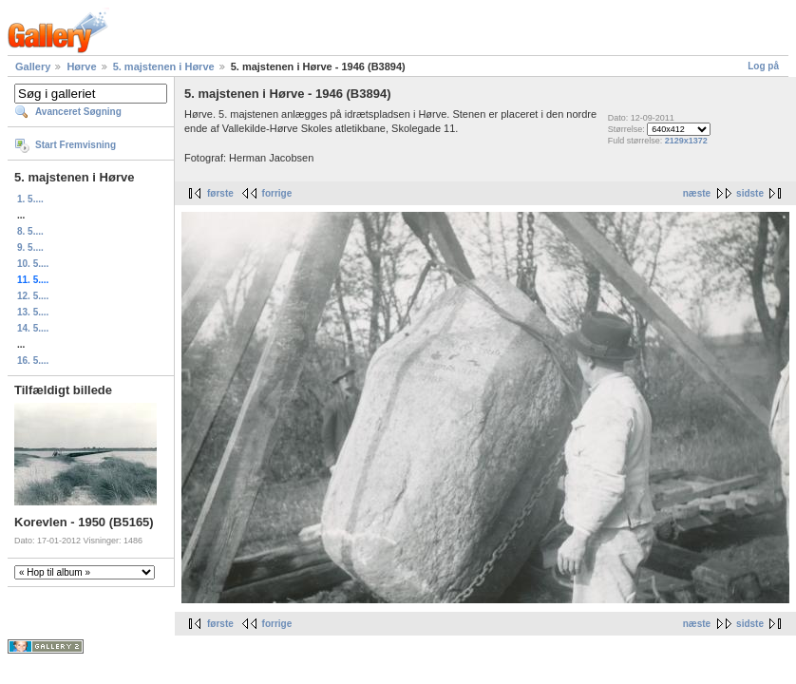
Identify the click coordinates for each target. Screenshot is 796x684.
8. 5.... (30, 231)
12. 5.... (32, 296)
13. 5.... (32, 312)
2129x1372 (686, 140)
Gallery (32, 66)
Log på (763, 66)
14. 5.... (32, 328)
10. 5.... (32, 263)
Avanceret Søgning (78, 111)
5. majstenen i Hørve (164, 66)
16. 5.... (32, 360)
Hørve (81, 66)
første (220, 193)
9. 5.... (30, 247)
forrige (277, 193)
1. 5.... (30, 199)
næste (697, 193)
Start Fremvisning (75, 145)
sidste (750, 193)
